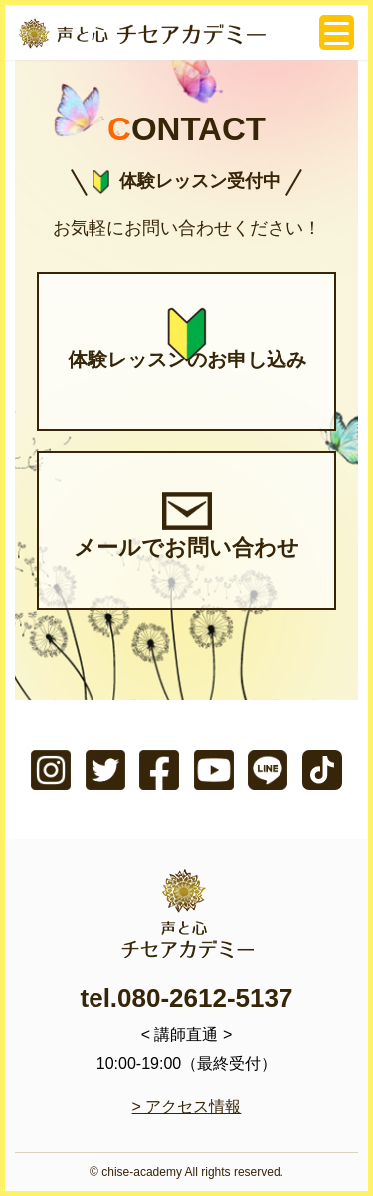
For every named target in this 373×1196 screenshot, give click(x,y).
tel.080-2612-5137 (187, 998)
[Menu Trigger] (336, 32)
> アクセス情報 (187, 1106)
